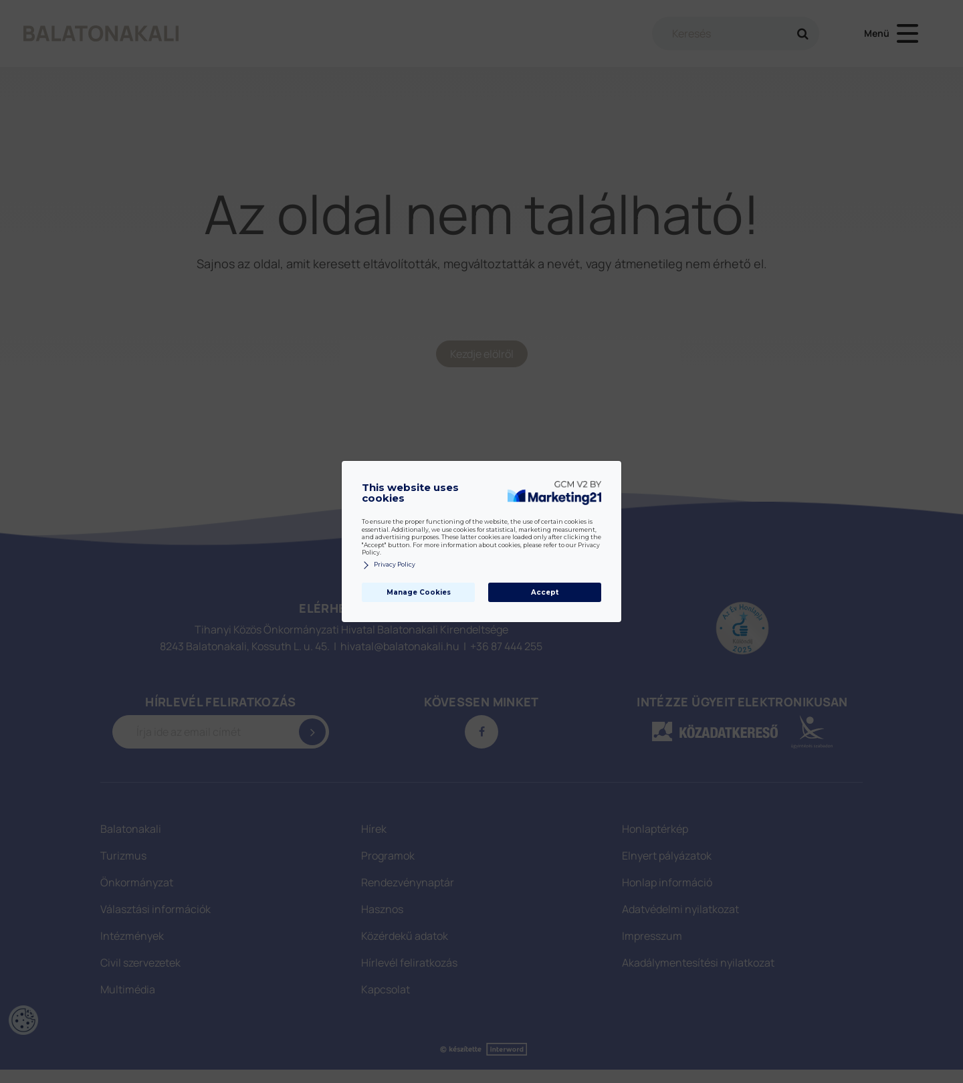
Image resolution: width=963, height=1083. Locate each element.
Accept (544, 592)
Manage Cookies (419, 592)
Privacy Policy (388, 565)
